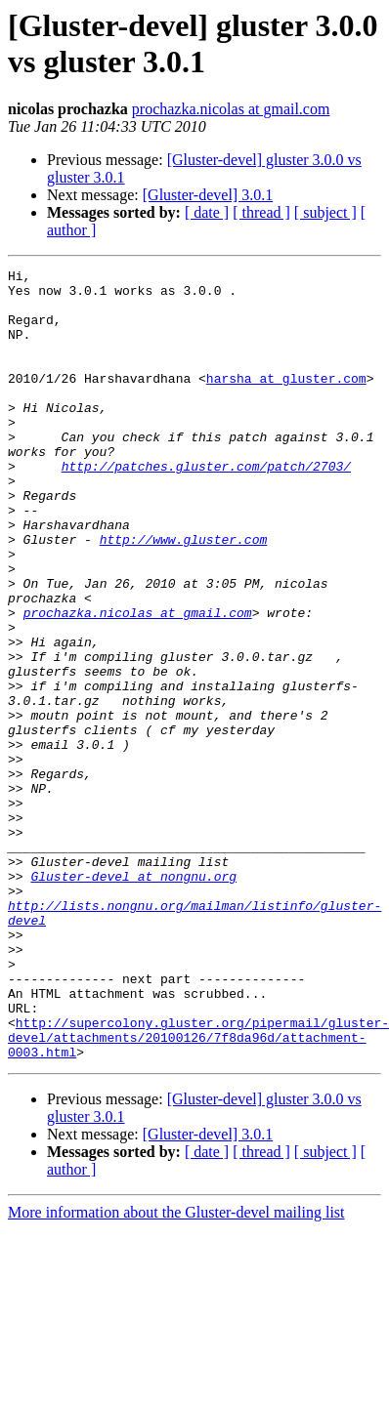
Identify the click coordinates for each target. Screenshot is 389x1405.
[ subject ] (325, 212)
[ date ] (207, 212)
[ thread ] (261, 212)
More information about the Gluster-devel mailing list (176, 1370)
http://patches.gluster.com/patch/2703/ (206, 507)
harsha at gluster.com (286, 401)
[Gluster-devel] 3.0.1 (208, 194)
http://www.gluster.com (184, 594)
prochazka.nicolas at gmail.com (231, 109)
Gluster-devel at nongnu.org (133, 999)
